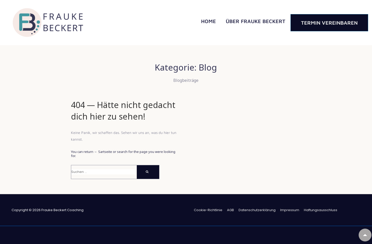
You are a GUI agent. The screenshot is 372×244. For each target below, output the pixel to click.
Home (208, 21)
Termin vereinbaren (329, 23)
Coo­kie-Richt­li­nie (208, 210)
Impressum (289, 210)
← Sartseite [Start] (103, 151)
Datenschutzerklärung (257, 210)
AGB (230, 210)
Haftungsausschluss (320, 210)
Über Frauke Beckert (255, 21)
